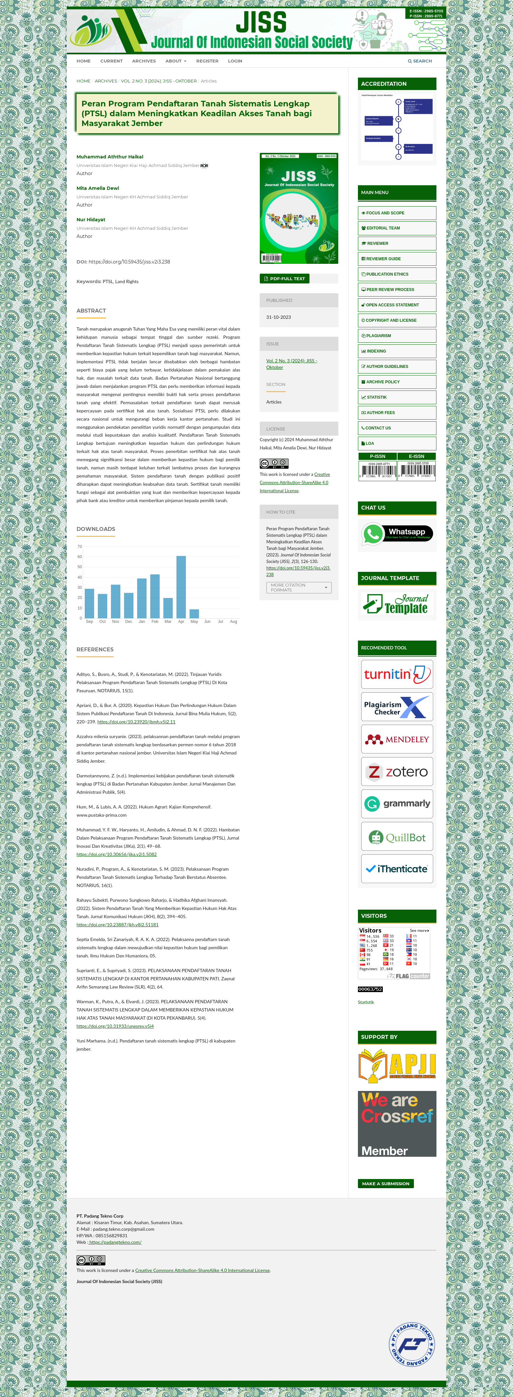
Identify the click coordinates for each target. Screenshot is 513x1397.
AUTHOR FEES (378, 412)
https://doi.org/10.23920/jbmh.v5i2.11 (136, 721)
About (174, 61)
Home (84, 61)
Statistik (366, 1002)
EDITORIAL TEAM (381, 228)
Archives (144, 61)
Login (235, 61)
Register (207, 61)
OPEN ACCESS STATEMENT (390, 305)
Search (420, 61)
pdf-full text (287, 278)
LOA (368, 443)
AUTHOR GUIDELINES (385, 366)
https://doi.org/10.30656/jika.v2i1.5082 (117, 854)
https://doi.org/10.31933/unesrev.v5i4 (115, 1026)
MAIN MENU (375, 192)
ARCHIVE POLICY (381, 382)
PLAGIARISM (376, 336)
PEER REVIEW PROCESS (388, 289)
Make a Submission (386, 1183)
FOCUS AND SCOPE (383, 213)
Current (111, 61)
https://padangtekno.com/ (115, 1242)
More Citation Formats (288, 587)
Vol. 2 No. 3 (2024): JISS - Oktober (159, 80)
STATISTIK (374, 397)
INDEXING (374, 351)
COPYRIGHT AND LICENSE (389, 320)
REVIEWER (375, 243)
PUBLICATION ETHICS (385, 274)
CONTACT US (376, 428)
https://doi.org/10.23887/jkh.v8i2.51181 (118, 924)
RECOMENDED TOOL (384, 647)
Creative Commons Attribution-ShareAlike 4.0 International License (295, 482)
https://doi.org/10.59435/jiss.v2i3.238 (129, 262)
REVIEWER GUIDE (381, 259)
